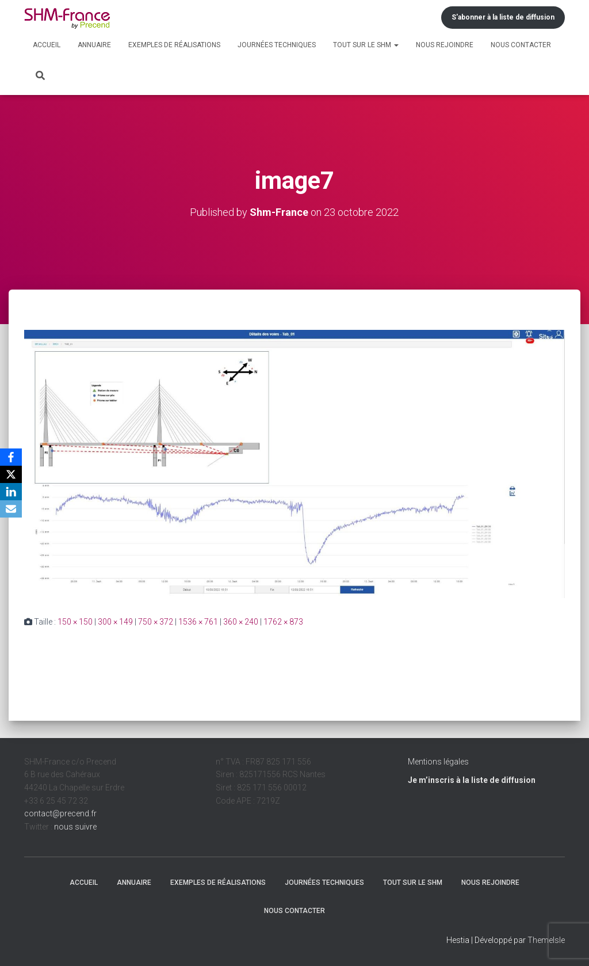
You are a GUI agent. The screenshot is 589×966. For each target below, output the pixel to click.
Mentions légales (438, 761)
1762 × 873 (283, 621)
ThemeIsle (546, 940)
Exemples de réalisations (174, 45)
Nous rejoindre (444, 45)
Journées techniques (277, 45)
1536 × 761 (198, 621)
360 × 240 (240, 621)
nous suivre (75, 826)
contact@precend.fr (60, 813)
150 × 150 (75, 621)
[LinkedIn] (11, 491)
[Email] (11, 509)
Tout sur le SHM (366, 45)
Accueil (46, 45)
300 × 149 (115, 621)
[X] (11, 474)
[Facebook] (11, 457)
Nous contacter (521, 45)
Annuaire (94, 45)
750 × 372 (155, 621)
